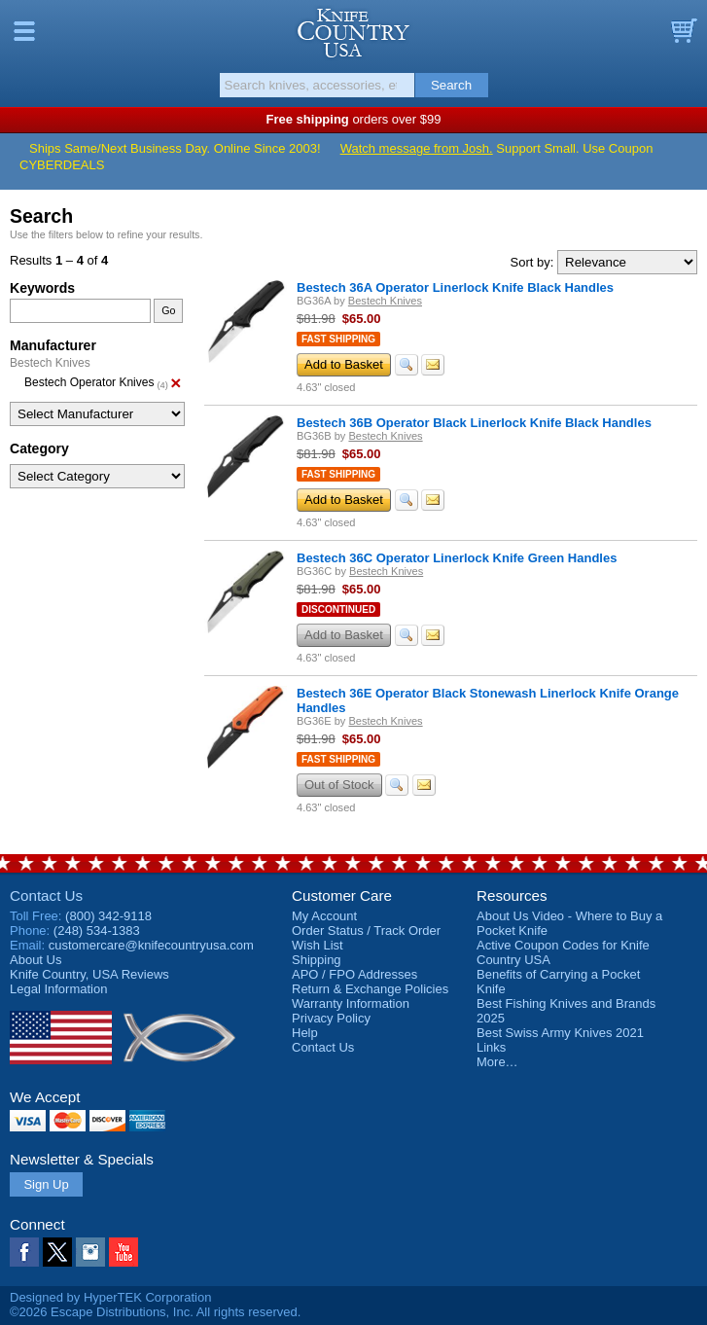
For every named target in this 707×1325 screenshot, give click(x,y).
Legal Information (58, 989)
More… (497, 1062)
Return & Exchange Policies (370, 989)
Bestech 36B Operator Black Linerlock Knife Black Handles (474, 422)
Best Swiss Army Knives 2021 (560, 1032)
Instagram (90, 1252)
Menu (24, 31)
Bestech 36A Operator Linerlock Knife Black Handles (455, 287)
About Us (35, 959)
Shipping (316, 959)
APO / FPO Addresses (354, 974)
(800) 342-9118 (108, 916)
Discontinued (338, 609)
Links (491, 1047)
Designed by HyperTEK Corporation (110, 1297)
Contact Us (46, 895)
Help (305, 1032)
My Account (324, 916)
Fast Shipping (338, 339)
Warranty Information (350, 1003)
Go (168, 310)
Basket (682, 31)
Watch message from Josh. (416, 148)
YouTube (123, 1252)
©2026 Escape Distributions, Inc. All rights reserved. (155, 1312)
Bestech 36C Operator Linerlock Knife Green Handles (457, 558)
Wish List (317, 945)
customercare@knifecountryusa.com (151, 945)
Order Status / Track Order (366, 930)
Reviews (89, 974)
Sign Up (45, 1184)
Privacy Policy (331, 1018)
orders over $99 (354, 119)
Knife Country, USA (353, 33)
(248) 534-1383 (96, 930)
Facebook (24, 1252)
